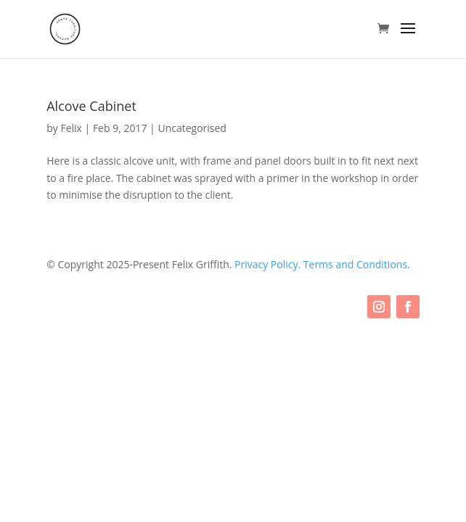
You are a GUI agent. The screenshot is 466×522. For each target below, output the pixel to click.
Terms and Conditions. (356, 264)
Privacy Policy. (268, 264)
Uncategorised (192, 128)
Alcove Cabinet (91, 106)
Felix (70, 128)
